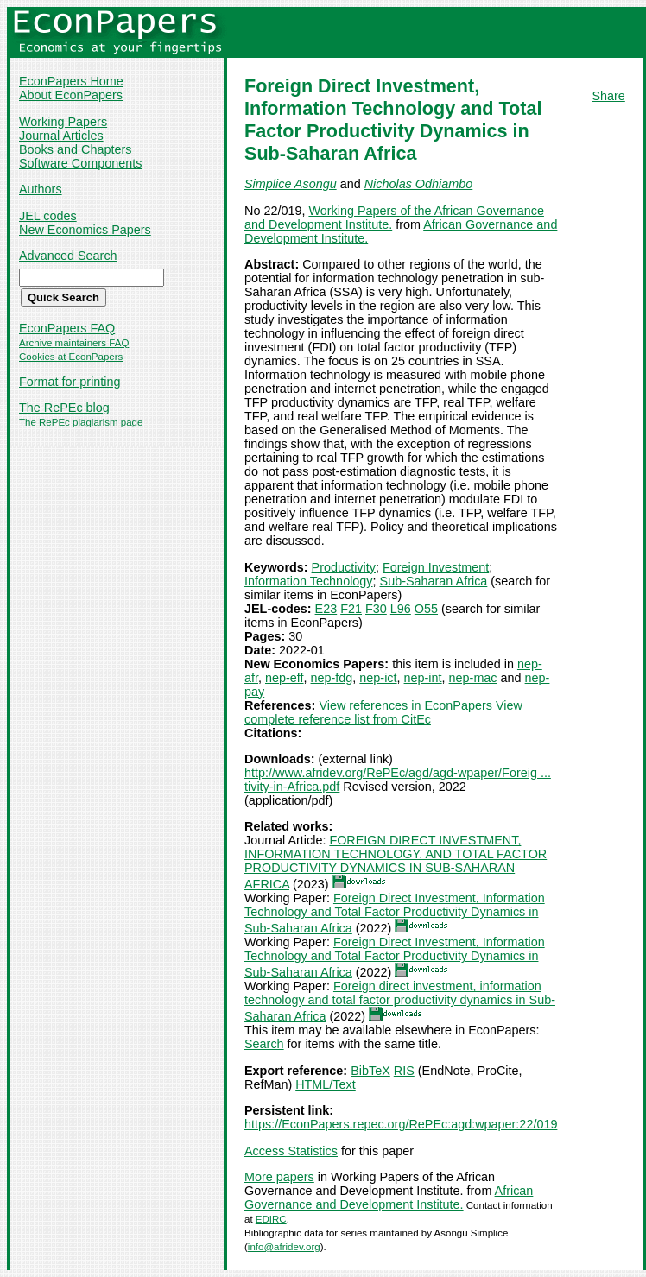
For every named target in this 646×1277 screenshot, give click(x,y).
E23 (326, 609)
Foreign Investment (436, 567)
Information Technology (308, 581)
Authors (40, 189)
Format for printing (70, 382)
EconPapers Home (71, 81)
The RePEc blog (64, 407)
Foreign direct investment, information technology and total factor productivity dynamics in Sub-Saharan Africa (399, 1001)
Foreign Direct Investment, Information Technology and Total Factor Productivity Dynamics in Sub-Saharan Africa (394, 913)
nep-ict (377, 678)
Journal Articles (61, 135)
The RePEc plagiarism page (80, 422)
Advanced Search (68, 255)
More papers (279, 1177)
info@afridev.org (284, 1247)
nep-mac (473, 678)
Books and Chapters (75, 149)
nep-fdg (332, 678)
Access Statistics (291, 1151)
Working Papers (63, 122)
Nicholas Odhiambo (418, 184)
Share (608, 96)
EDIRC (271, 1219)
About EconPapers (71, 95)
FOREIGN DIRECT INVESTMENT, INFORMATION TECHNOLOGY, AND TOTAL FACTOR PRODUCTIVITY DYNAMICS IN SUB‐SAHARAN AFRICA (395, 862)
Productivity (344, 567)
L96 (400, 609)
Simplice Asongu (290, 184)
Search (264, 1044)
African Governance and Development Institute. (388, 1197)
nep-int (423, 678)
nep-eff (284, 678)
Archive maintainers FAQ (74, 343)
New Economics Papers (85, 230)
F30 (376, 609)
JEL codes (48, 216)
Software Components (80, 163)
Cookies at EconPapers (71, 356)
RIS (404, 1071)
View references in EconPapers (405, 705)
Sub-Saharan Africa (434, 581)
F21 (351, 609)
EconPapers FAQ (67, 328)
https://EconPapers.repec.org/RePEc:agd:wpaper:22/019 (400, 1124)
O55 (426, 609)
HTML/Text (325, 1084)
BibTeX (370, 1071)
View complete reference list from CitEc (383, 712)
